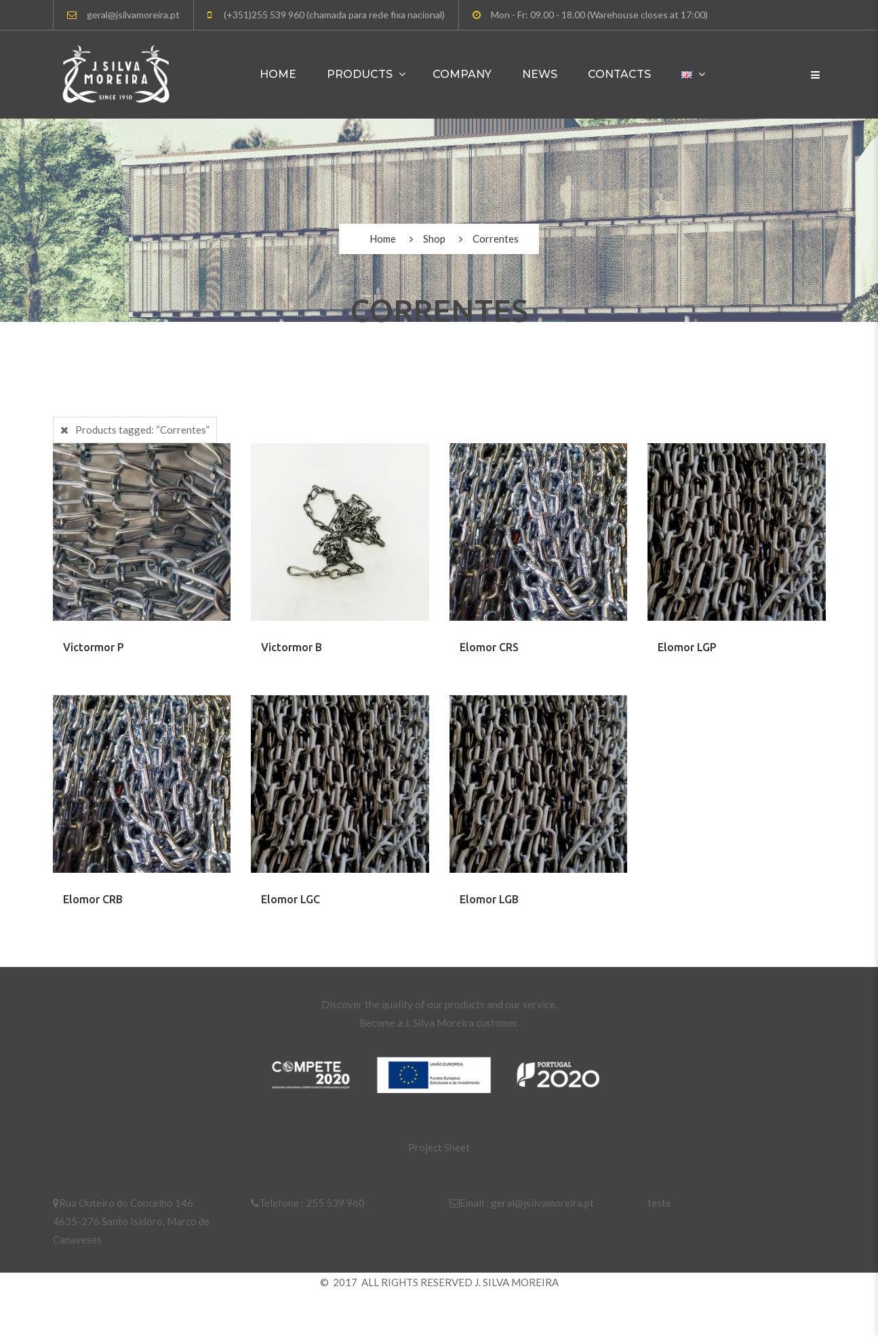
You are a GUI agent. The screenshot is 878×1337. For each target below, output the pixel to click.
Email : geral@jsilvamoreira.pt (522, 1203)
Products (360, 74)
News (539, 74)
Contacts (619, 74)
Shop (434, 238)
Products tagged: (142, 430)
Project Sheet (439, 1147)
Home (278, 74)
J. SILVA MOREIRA (517, 1282)
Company (462, 74)
